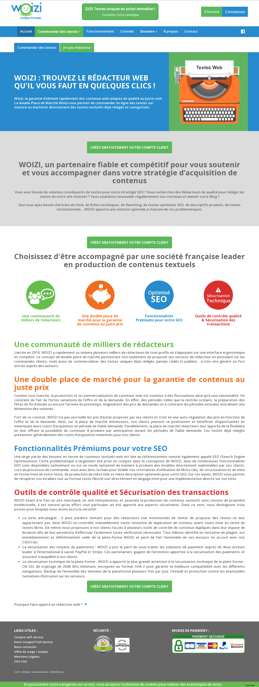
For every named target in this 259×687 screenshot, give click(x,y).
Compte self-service (28, 637)
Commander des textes (59, 31)
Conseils (127, 31)
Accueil (26, 31)
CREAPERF (54, 672)
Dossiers (148, 31)
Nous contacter (25, 647)
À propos (170, 31)
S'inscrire (211, 11)
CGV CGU (20, 661)
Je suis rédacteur (77, 47)
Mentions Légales (26, 656)
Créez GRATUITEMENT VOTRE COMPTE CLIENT (129, 147)
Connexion (235, 11)
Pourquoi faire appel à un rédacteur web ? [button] (48, 604)
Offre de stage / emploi (31, 652)
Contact (191, 31)
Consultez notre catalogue (120, 15)
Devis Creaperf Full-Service (33, 642)
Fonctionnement (100, 31)
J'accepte (250, 685)
